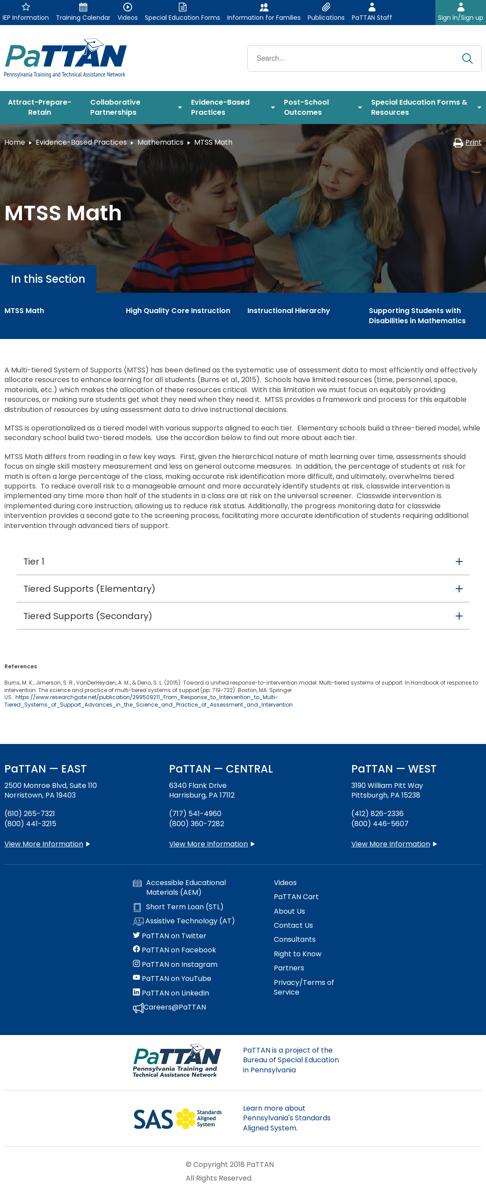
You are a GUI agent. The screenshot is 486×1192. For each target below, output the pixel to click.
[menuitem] (43, 107)
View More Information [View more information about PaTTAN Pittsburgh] (390, 844)
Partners (289, 968)
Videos (285, 883)
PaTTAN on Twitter (169, 936)
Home (14, 142)
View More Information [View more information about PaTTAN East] (43, 844)
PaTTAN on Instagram (175, 965)
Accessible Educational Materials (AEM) (179, 887)
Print (467, 142)
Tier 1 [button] (33, 561)
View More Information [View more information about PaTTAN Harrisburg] (208, 844)
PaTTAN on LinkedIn (171, 993)
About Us (289, 911)
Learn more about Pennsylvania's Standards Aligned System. (287, 1118)
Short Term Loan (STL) (178, 907)
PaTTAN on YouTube (172, 979)
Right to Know (297, 954)
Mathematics (160, 142)
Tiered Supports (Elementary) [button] (89, 589)
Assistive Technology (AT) (184, 921)
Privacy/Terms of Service (304, 987)
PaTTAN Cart (296, 897)
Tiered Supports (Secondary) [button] (87, 616)
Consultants (295, 939)
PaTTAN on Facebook (174, 950)
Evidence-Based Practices (81, 142)
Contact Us (293, 925)
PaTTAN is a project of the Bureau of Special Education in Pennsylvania (291, 1060)
